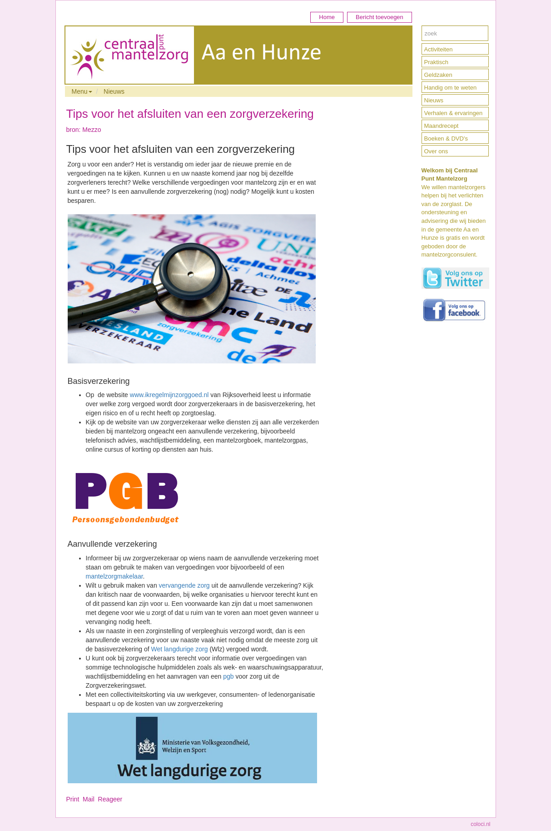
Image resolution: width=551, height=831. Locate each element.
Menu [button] (82, 91)
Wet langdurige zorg (179, 649)
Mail (88, 799)
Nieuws (114, 91)
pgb (228, 676)
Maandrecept (441, 125)
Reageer (110, 799)
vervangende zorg (184, 585)
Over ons (436, 151)
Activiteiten (438, 49)
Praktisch (436, 62)
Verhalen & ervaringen (453, 113)
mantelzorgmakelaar (114, 576)
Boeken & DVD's (446, 138)
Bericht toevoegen (379, 17)
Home (327, 17)
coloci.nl (480, 824)
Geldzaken (438, 74)
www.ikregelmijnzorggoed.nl (169, 394)
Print (72, 799)
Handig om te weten (450, 87)
